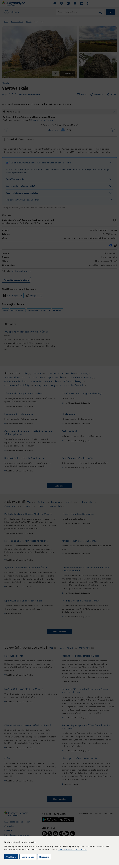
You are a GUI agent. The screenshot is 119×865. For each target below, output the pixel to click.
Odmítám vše (27, 857)
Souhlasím (11, 857)
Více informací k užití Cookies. (72, 849)
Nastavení (44, 857)
